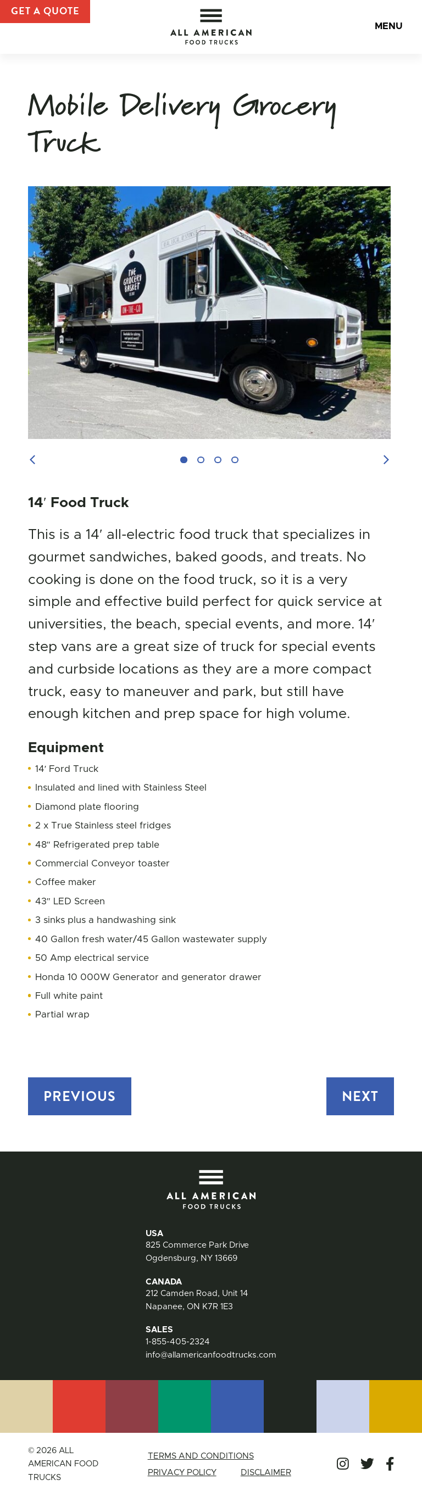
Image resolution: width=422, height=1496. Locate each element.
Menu (387, 27)
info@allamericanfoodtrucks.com (211, 1355)
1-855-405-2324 (177, 1342)
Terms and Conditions (199, 1456)
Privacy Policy (180, 1473)
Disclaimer (266, 1473)
